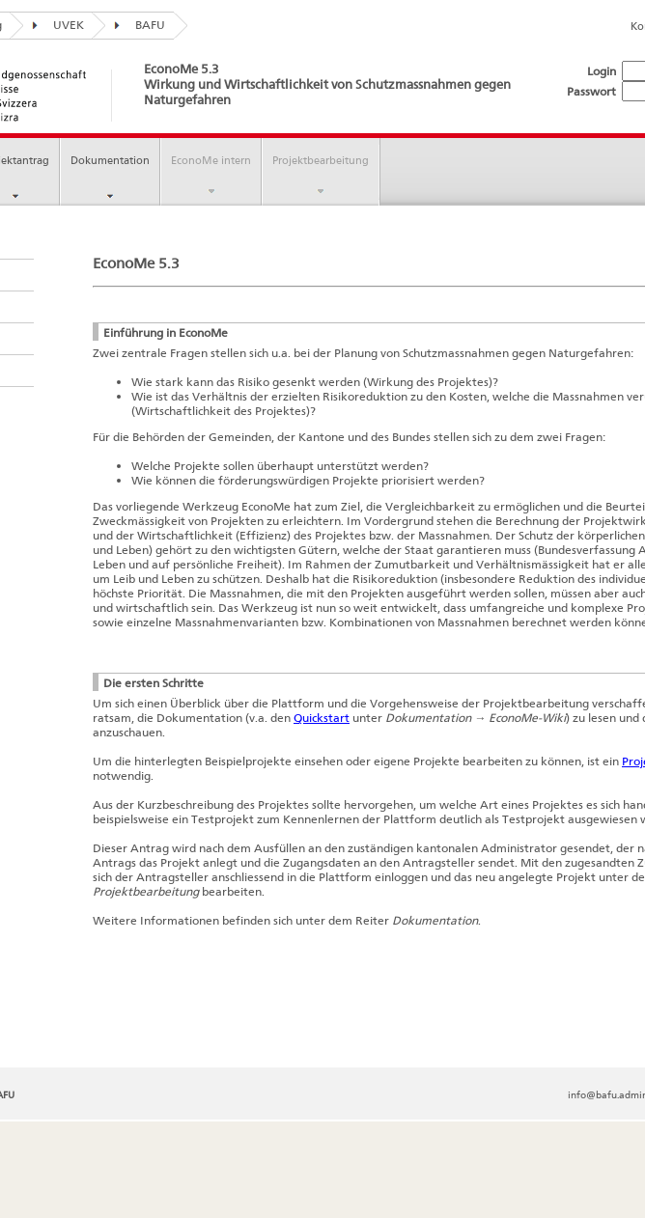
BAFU (135, 24)
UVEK (53, 24)
